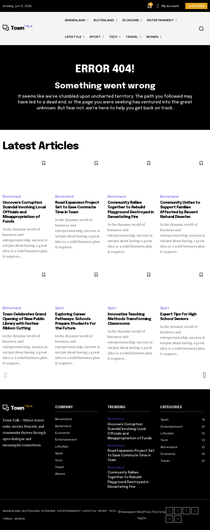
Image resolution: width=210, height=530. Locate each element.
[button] (201, 28)
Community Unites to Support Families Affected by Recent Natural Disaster (180, 210)
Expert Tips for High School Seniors (178, 316)
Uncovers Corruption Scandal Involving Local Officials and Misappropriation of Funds (24, 212)
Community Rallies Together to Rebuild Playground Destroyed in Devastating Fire (131, 210)
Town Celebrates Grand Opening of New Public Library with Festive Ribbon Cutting (24, 321)
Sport (59, 308)
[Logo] (17, 28)
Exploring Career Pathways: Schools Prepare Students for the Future (75, 321)
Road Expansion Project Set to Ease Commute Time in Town (77, 207)
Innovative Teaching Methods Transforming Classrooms (129, 319)
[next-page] (204, 375)
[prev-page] (6, 375)
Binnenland (12, 196)
